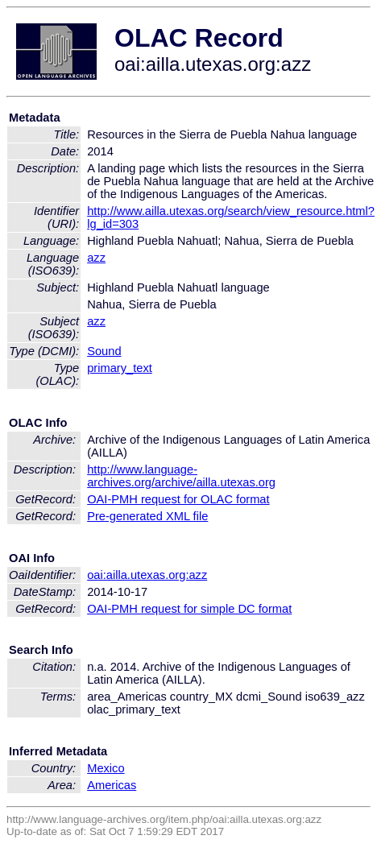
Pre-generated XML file (147, 516)
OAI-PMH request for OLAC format (178, 499)
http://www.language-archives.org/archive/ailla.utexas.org (181, 476)
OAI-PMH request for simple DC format (189, 608)
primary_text (119, 368)
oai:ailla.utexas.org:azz (147, 575)
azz (96, 257)
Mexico (105, 768)
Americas (111, 785)
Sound (104, 351)
